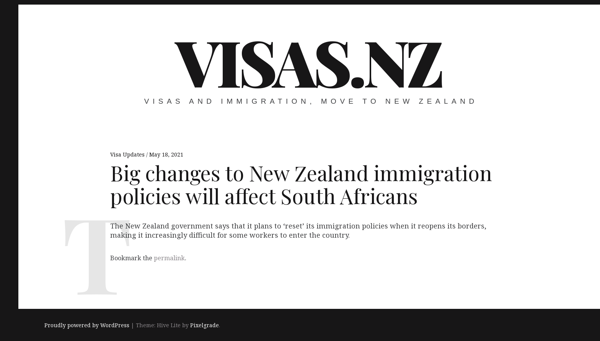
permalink (169, 258)
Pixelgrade (204, 325)
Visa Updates (128, 154)
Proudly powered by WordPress (86, 325)
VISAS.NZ (308, 61)
